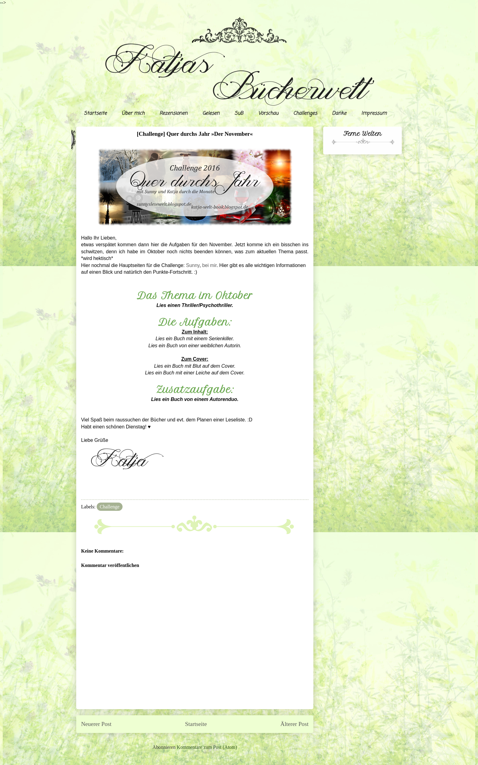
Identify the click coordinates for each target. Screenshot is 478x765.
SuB (238, 113)
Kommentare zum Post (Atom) (207, 747)
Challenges (305, 113)
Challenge (110, 506)
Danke (339, 113)
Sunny (192, 265)
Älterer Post (294, 724)
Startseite (95, 113)
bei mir (209, 265)
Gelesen (210, 113)
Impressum (374, 113)
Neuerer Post (96, 724)
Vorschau (268, 113)
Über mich (133, 113)
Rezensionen (173, 113)
